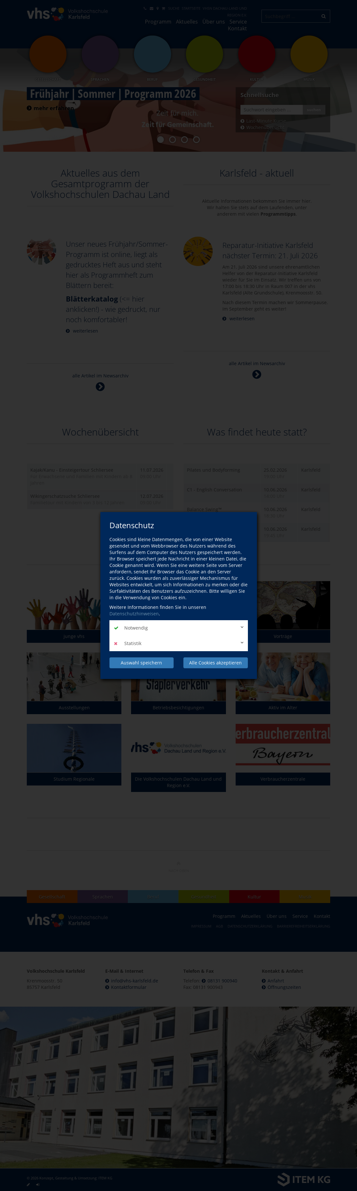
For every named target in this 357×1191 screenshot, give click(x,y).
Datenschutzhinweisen (134, 614)
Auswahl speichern (141, 663)
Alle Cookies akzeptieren (215, 663)
